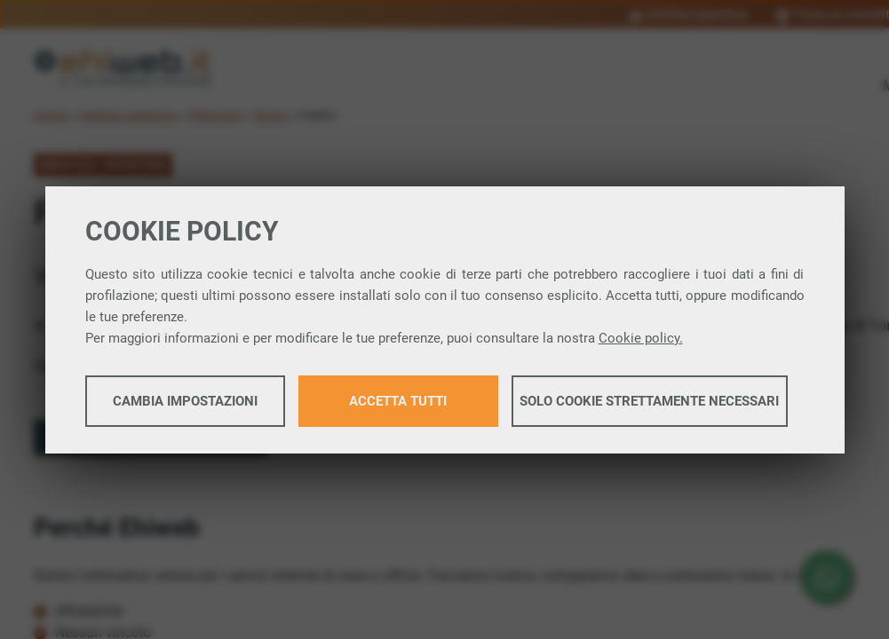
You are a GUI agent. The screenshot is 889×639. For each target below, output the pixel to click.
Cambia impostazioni (185, 401)
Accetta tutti (398, 401)
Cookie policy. (641, 338)
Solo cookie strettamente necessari (649, 401)
